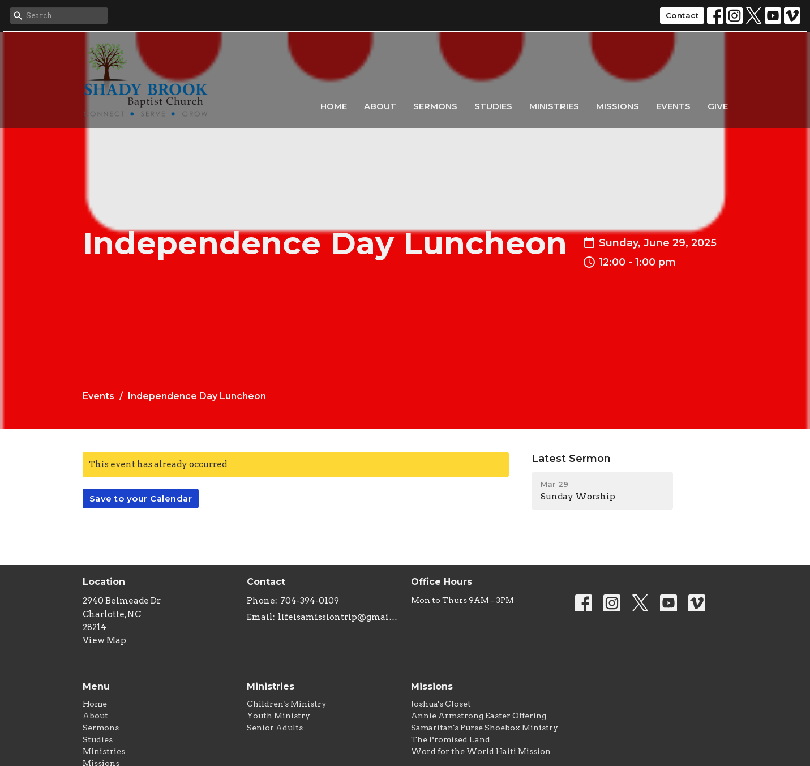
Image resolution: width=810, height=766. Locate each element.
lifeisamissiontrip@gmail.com (339, 617)
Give (718, 106)
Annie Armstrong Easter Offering (478, 715)
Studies (493, 106)
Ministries (554, 106)
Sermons (435, 106)
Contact (682, 15)
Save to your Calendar (140, 498)
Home (333, 106)
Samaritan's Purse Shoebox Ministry (484, 727)
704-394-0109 (309, 601)
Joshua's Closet (441, 703)
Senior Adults (275, 727)
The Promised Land (450, 739)
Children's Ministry (287, 703)
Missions (617, 106)
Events (673, 106)
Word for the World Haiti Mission (481, 751)
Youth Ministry (278, 715)
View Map (104, 640)
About (380, 106)
